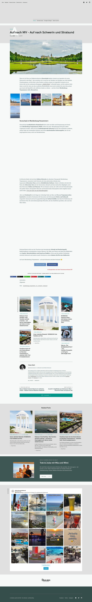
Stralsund (45, 285)
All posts (30, 380)
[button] (13, 276)
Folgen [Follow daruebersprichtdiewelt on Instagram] (46, 568)
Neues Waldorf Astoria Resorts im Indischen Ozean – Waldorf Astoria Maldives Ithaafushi (32, 389)
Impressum (25, 2)
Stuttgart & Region (48, 20)
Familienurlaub (40, 20)
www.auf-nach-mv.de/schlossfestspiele (37, 190)
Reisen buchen (12, 2)
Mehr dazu (43, 476)
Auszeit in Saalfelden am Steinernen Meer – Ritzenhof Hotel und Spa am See (60, 389)
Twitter (66, 597)
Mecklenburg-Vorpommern (29, 285)
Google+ (29, 377)
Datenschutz (19, 2)
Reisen (34, 20)
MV (36, 285)
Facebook (67, 376)
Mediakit (6, 2)
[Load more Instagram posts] (46, 565)
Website (37, 380)
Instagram (36, 377)
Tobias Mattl (12, 35)
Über (3, 2)
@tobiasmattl (33, 376)
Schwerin (40, 285)
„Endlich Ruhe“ (46, 84)
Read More (37, 343)
